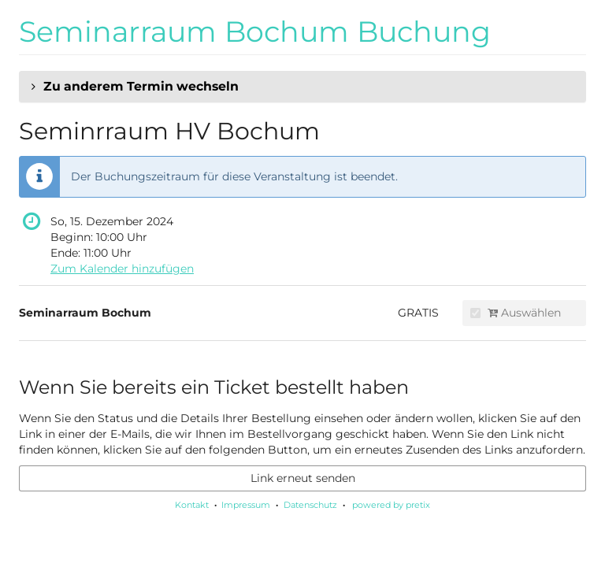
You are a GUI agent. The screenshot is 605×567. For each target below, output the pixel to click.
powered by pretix (391, 504)
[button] (302, 87)
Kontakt (192, 504)
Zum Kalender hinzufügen (122, 268)
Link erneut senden (303, 478)
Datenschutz (310, 504)
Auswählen (515, 313)
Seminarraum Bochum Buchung (255, 31)
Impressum (245, 504)
